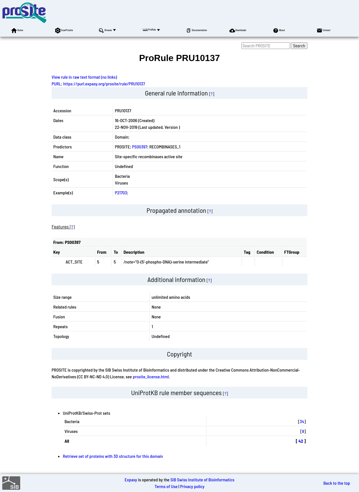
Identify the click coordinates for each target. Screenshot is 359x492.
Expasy (131, 479)
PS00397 (140, 146)
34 (302, 421)
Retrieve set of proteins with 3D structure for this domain (113, 456)
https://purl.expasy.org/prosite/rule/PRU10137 (104, 83)
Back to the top (336, 483)
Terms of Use (166, 486)
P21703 (121, 192)
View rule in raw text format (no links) (84, 77)
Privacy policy (192, 486)
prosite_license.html (151, 376)
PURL (56, 83)
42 (300, 441)
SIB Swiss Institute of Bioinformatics (202, 479)
